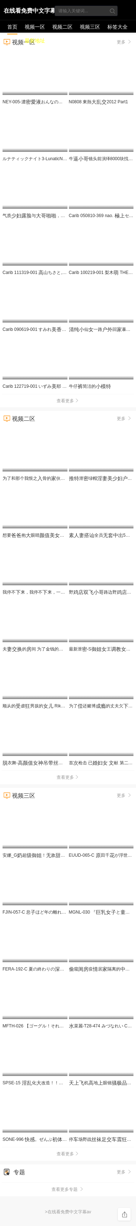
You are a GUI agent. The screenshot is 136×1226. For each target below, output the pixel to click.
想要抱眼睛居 (46, 535)
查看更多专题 (68, 1189)
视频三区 (90, 27)
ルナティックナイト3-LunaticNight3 (40, 158)
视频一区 (35, 27)
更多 (124, 418)
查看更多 (68, 400)
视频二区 (62, 27)
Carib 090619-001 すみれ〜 (44, 329)
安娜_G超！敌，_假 (57, 855)
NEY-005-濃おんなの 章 (43, 101)
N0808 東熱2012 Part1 (98, 101)
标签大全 (117, 27)
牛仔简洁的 (90, 386)
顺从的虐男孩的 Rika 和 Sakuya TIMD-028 (54, 705)
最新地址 (35, 40)
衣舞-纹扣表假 (67, 762)
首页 (12, 27)
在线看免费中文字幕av (30, 12)
